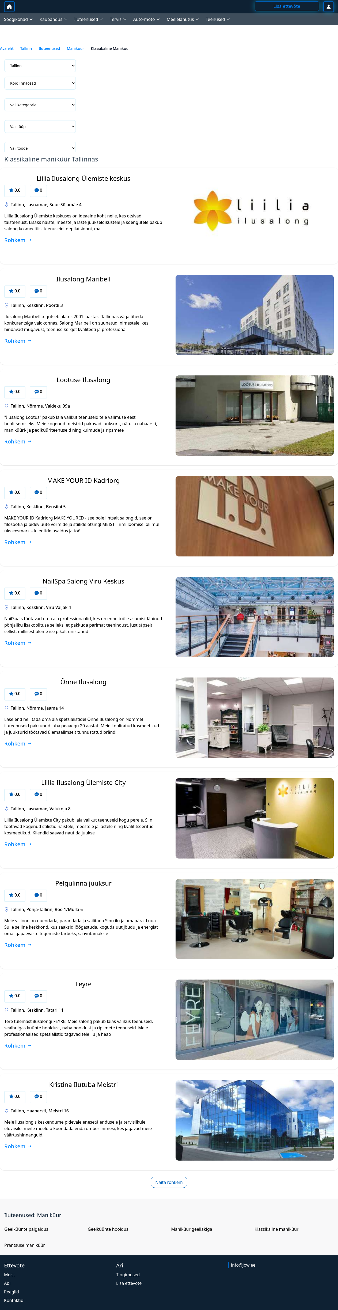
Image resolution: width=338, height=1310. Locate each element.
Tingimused (128, 1275)
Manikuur (75, 48)
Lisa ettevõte (129, 1283)
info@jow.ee (243, 1265)
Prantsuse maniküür (24, 1245)
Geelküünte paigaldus (26, 1229)
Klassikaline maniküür (276, 1229)
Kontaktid (14, 1300)
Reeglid (11, 1292)
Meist (9, 1275)
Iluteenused (49, 48)
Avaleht (7, 48)
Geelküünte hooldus (108, 1229)
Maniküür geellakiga (191, 1229)
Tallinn (26, 48)
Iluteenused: (20, 1215)
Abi (7, 1283)
